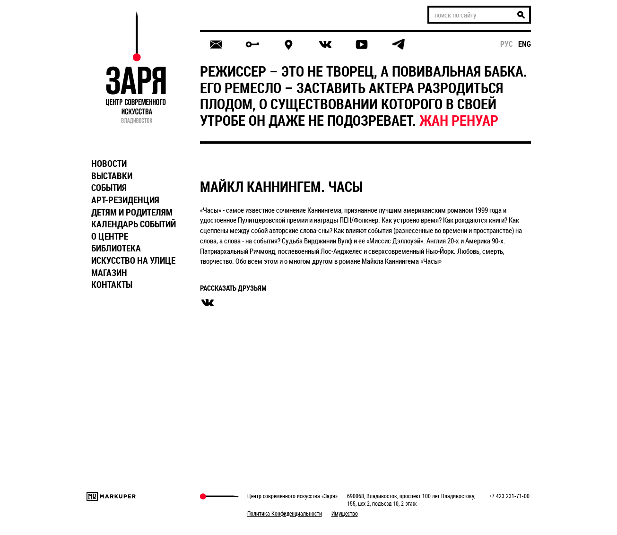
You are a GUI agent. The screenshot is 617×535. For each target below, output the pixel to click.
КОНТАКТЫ (111, 284)
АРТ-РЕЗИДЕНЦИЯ (125, 200)
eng (524, 44)
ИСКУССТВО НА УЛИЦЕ (133, 260)
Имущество (344, 513)
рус (506, 44)
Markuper (111, 496)
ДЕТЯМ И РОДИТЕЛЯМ (132, 212)
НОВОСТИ (109, 163)
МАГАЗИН (109, 273)
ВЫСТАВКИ (111, 176)
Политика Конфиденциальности (284, 513)
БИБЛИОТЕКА (116, 248)
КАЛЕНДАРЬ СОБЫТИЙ (133, 224)
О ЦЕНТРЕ (109, 236)
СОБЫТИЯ (109, 187)
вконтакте (207, 303)
